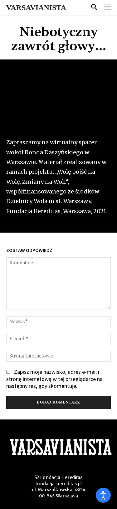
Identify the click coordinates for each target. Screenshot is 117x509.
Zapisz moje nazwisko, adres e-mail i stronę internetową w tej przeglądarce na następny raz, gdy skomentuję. (54, 378)
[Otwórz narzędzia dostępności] (103, 495)
